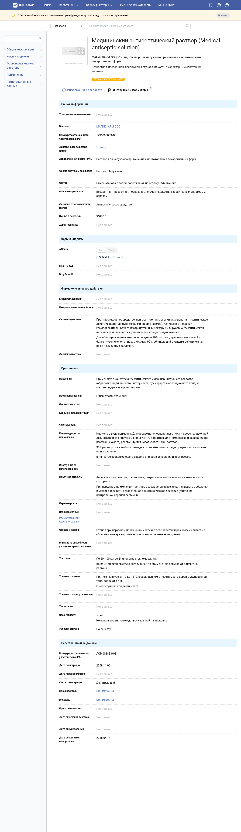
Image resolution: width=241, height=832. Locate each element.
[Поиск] (46, 5)
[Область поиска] (67, 26)
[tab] (82, 90)
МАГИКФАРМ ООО (108, 126)
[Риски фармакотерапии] (136, 5)
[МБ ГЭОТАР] (166, 5)
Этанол (101, 147)
